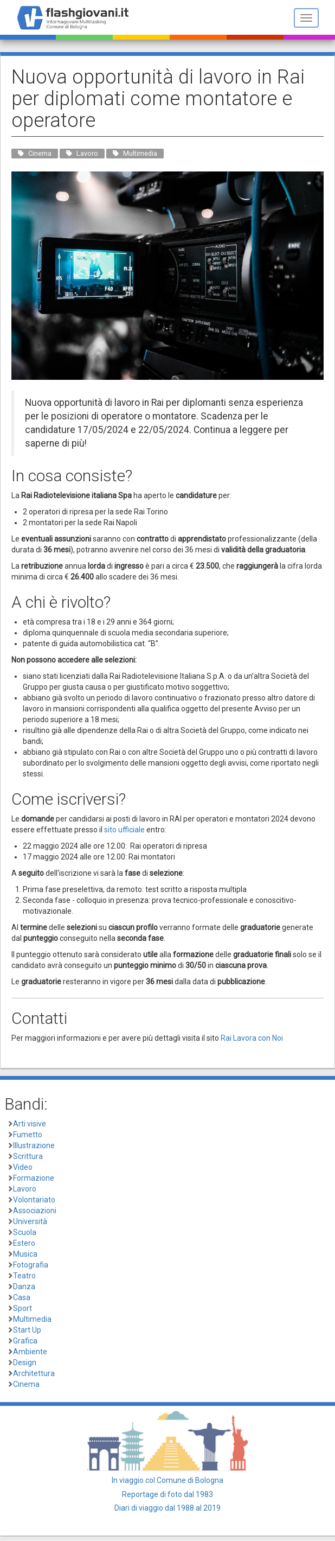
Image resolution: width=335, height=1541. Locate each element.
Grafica (25, 1340)
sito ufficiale (124, 829)
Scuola (24, 1232)
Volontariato (34, 1199)
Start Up (27, 1330)
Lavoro (24, 1189)
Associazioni (34, 1210)
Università (30, 1221)
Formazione (33, 1178)
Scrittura (28, 1156)
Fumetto (27, 1134)
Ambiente (30, 1351)
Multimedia (32, 1319)
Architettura (34, 1373)
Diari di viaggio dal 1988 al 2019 (167, 1508)
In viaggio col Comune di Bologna (167, 1480)
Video (23, 1167)
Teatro (24, 1275)
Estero (24, 1243)
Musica (25, 1254)
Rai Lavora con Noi (252, 1038)
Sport (22, 1308)
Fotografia (30, 1264)
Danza (24, 1286)
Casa (21, 1297)
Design (24, 1362)
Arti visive (29, 1123)
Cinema (26, 1384)
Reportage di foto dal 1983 (167, 1494)
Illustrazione (34, 1145)
